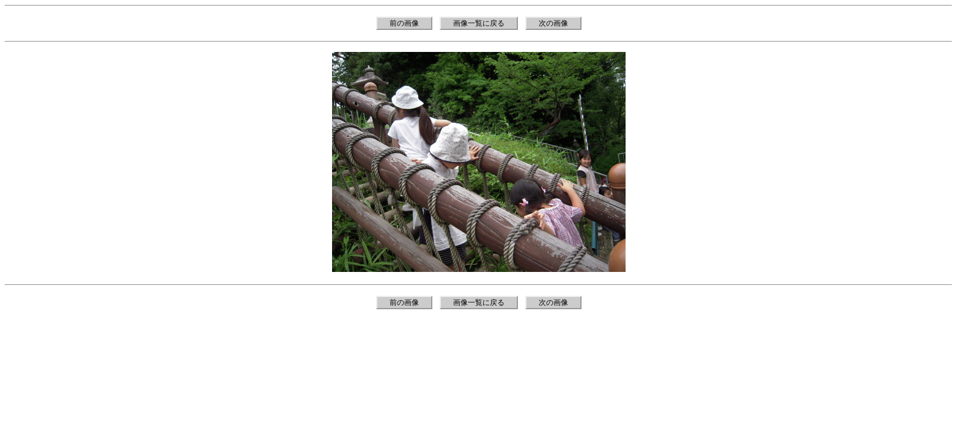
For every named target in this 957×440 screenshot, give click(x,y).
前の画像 (404, 23)
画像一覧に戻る (478, 23)
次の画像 (553, 23)
